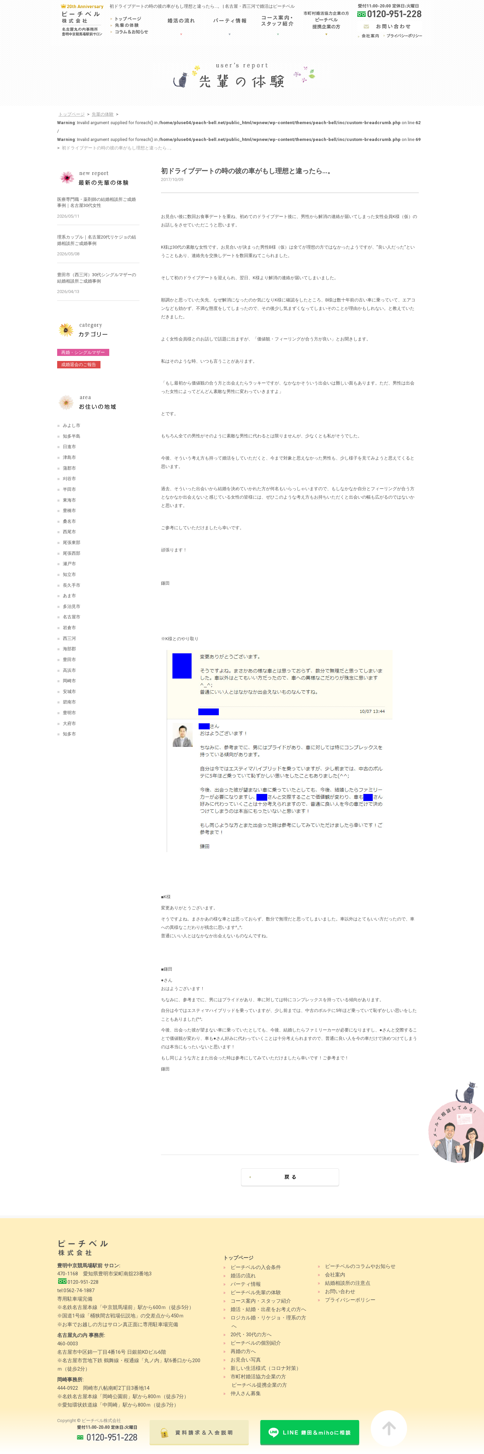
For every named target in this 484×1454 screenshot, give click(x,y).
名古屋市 (71, 616)
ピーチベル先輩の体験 (256, 1292)
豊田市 (69, 659)
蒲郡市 (69, 468)
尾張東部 (71, 542)
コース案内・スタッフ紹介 (261, 1301)
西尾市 (69, 531)
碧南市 (69, 701)
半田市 (69, 489)
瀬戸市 (69, 563)
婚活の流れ (243, 1276)
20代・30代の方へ (251, 1335)
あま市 (69, 595)
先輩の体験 (103, 114)
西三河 (69, 638)
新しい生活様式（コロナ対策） (266, 1368)
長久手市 (71, 585)
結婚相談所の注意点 (347, 1283)
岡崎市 (69, 680)
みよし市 (71, 425)
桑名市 (69, 521)
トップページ (71, 114)
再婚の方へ (243, 1351)
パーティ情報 (246, 1284)
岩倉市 (69, 627)
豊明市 (69, 712)
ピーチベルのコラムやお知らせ (360, 1266)
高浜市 (69, 670)
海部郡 (69, 648)
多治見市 (71, 606)
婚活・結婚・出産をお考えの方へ (268, 1309)
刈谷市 (69, 478)
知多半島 (71, 436)
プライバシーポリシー (350, 1300)
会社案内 (335, 1275)
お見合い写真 (246, 1360)
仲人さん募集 (246, 1393)
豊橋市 (69, 510)
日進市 (69, 446)
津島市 (69, 457)
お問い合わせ (340, 1291)
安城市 (69, 691)
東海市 (69, 500)
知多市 (69, 733)
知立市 (69, 574)
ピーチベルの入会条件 (256, 1267)
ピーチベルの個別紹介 (256, 1343)
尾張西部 (71, 553)
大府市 (69, 723)
